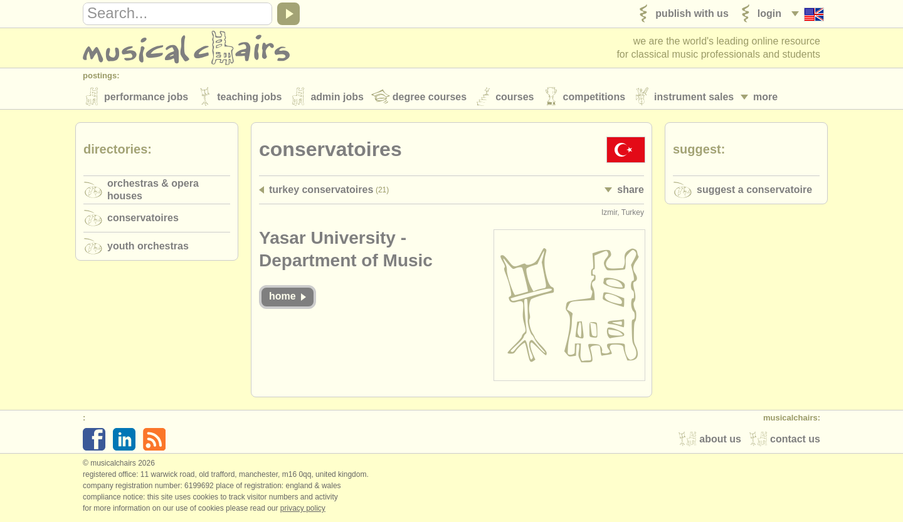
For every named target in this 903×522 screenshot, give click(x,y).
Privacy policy (302, 508)
